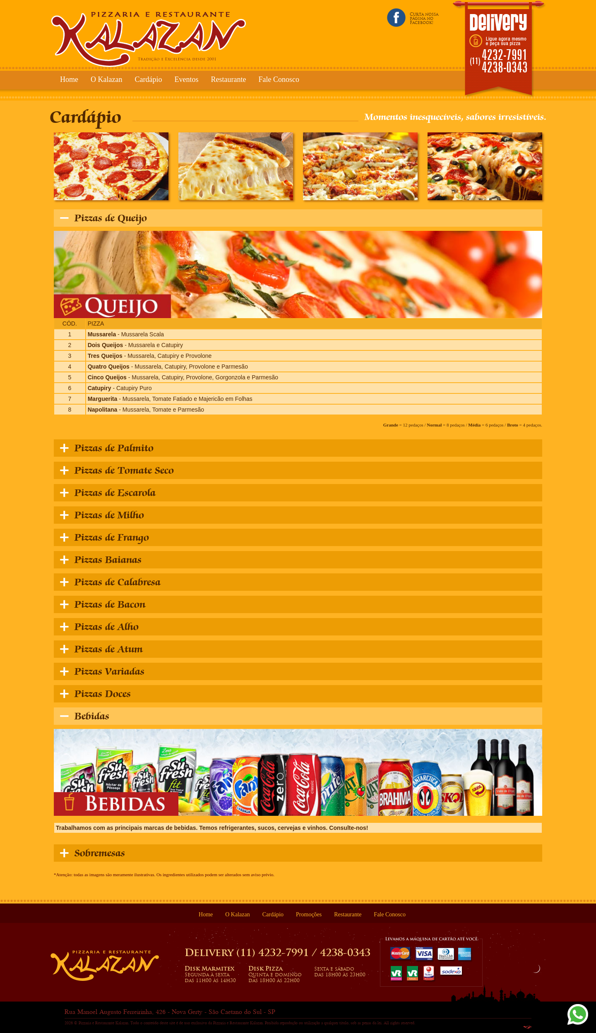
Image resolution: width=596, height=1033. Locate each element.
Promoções (309, 914)
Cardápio (148, 79)
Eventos (186, 79)
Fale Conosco (278, 79)
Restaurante (228, 79)
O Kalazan (106, 79)
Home (69, 79)
